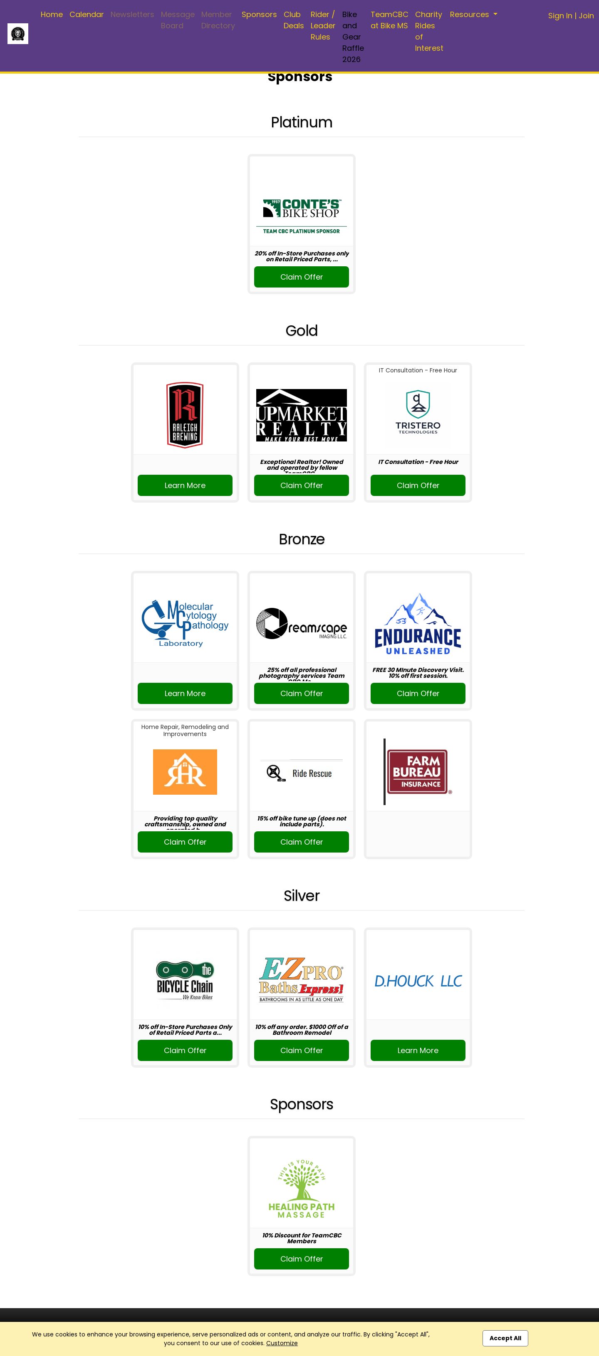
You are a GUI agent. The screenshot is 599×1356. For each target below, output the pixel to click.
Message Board (178, 20)
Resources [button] (470, 14)
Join (586, 15)
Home (52, 14)
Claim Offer (301, 277)
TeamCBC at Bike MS (389, 20)
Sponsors (259, 14)
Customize (282, 1343)
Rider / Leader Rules (323, 25)
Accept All (505, 1338)
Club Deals (294, 20)
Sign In (560, 15)
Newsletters (132, 14)
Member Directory (218, 20)
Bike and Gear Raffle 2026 (353, 36)
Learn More (185, 485)
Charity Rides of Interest (429, 31)
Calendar (86, 14)
